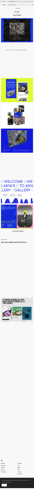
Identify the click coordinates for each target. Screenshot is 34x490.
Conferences (3, 471)
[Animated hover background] (17, 360)
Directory (3, 469)
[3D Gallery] (17, 115)
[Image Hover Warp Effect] (17, 437)
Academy (20, 463)
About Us (19, 471)
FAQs (19, 469)
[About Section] (17, 217)
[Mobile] (17, 90)
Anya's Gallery (17, 15)
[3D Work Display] (17, 141)
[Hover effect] (17, 258)
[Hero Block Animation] (17, 191)
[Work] (17, 310)
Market (19, 467)
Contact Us (20, 474)
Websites (3, 463)
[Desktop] (17, 65)
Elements (3, 467)
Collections (3, 465)
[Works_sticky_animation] (17, 335)
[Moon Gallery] (17, 386)
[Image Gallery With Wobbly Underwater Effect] (17, 411)
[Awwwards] (4, 4)
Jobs (19, 465)
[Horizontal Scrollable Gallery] (17, 166)
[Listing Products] (17, 284)
